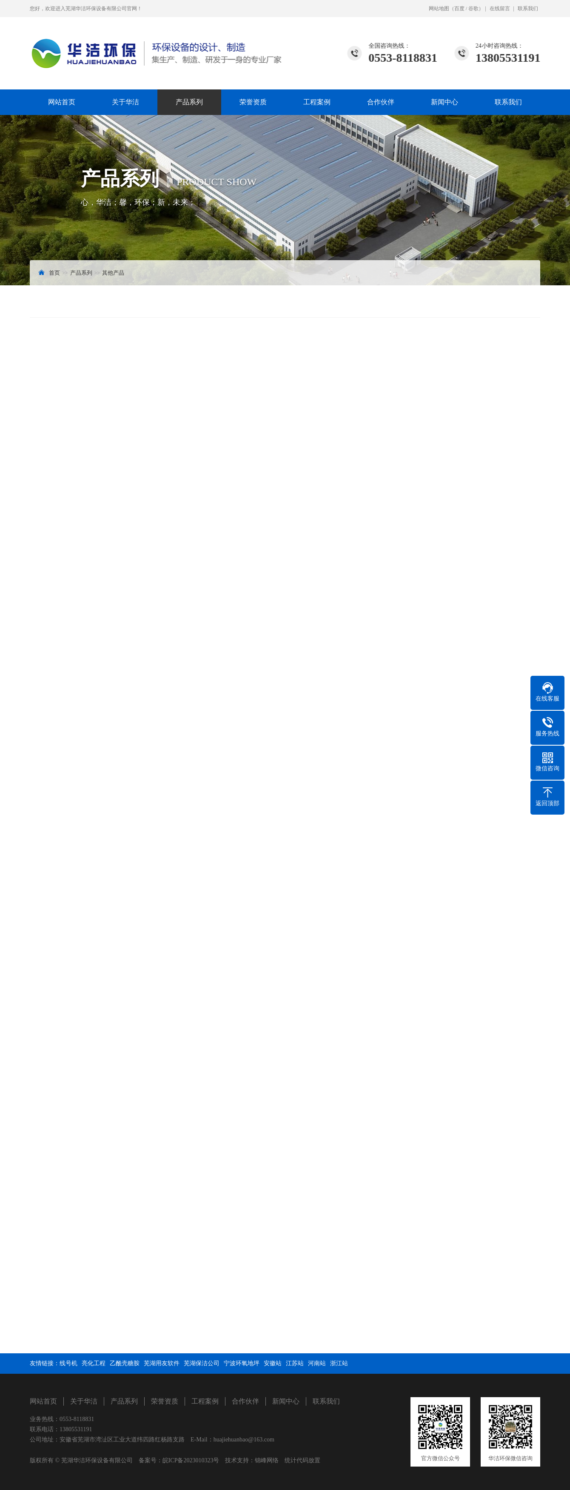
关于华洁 (125, 102)
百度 (459, 8)
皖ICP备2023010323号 (190, 1460)
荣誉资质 (253, 102)
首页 (54, 273)
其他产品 (113, 273)
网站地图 (439, 8)
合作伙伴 (380, 102)
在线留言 (500, 8)
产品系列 (189, 102)
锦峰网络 (267, 1460)
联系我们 (528, 8)
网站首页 (61, 102)
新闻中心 (444, 102)
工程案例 (317, 102)
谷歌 (473, 8)
